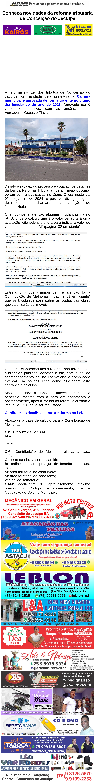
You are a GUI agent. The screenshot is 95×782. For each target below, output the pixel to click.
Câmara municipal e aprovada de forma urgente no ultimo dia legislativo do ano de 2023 (47, 100)
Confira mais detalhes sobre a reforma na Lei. (44, 413)
